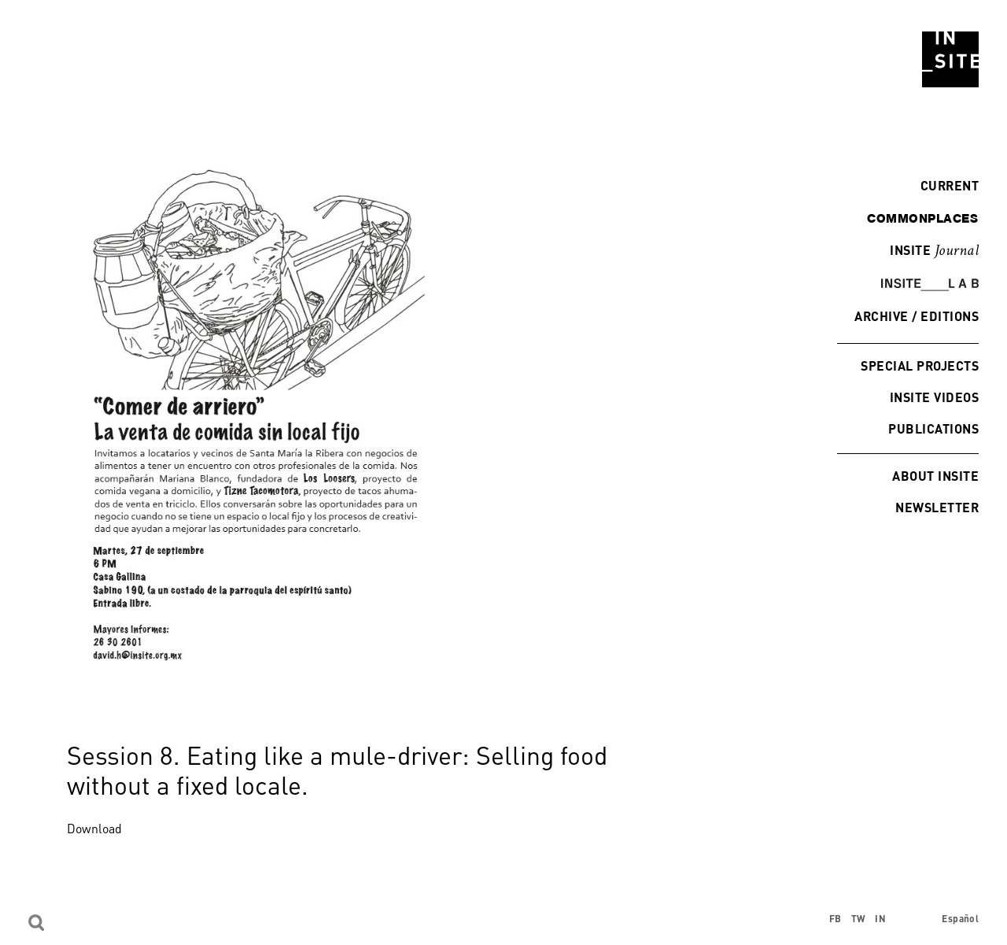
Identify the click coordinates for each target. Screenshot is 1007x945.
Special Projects (920, 365)
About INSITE (935, 475)
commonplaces (922, 218)
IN (880, 919)
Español (960, 919)
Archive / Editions (916, 315)
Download (94, 828)
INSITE (934, 251)
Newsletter (937, 507)
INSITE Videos (934, 396)
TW (858, 919)
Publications (933, 428)
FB (835, 919)
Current (945, 185)
